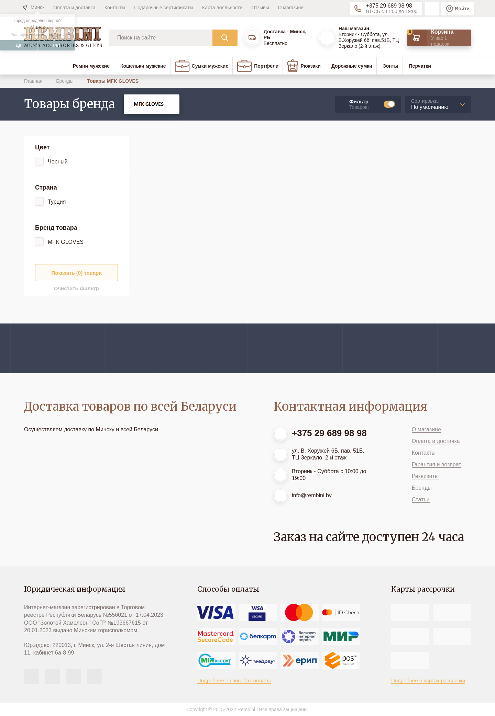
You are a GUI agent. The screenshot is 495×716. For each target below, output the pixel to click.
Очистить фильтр (76, 288)
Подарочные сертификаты (163, 7)
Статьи (421, 499)
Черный (58, 161)
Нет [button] (56, 45)
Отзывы (260, 7)
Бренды (65, 81)
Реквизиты (425, 476)
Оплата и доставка (74, 7)
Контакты (114, 7)
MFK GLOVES (66, 242)
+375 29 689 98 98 (389, 6)
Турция (57, 202)
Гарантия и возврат (436, 464)
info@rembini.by (312, 495)
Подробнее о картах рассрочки (428, 680)
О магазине (291, 7)
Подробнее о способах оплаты (234, 680)
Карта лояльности (222, 7)
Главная (34, 81)
